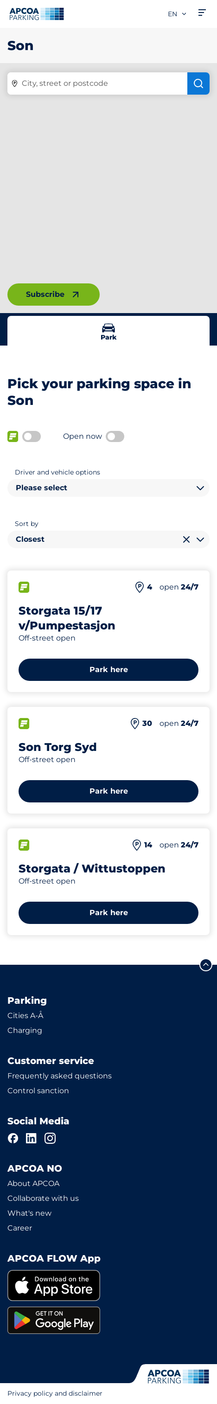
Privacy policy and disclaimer (54, 1393)
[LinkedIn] (31, 1138)
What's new (29, 1213)
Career (19, 1228)
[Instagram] (50, 1138)
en (177, 14)
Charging (24, 1030)
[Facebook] (13, 1138)
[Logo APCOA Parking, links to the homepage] (36, 14)
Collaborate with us (43, 1198)
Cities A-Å (25, 1015)
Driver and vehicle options (57, 472)
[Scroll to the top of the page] (205, 964)
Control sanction (38, 1090)
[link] (108, 1285)
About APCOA (33, 1183)
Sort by (26, 523)
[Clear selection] (186, 539)
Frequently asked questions (59, 1075)
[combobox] (108, 488)
